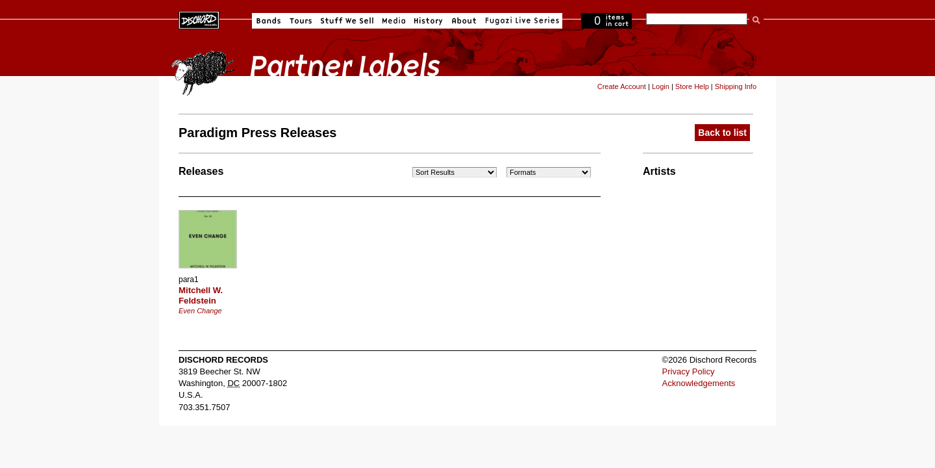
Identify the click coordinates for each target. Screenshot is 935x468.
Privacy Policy (688, 371)
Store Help (692, 86)
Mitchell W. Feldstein (201, 295)
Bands (268, 21)
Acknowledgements (699, 383)
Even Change (200, 311)
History (428, 21)
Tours (301, 21)
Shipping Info (735, 86)
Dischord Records (199, 19)
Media (393, 21)
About (464, 21)
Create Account (621, 86)
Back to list (722, 132)
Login (660, 86)
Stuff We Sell (347, 21)
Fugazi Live (520, 21)
